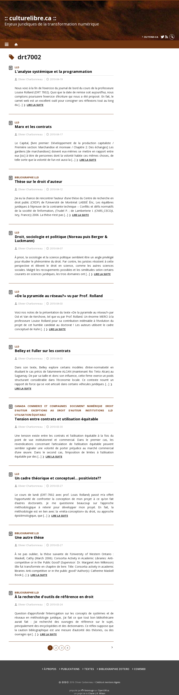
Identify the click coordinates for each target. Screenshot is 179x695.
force (89, 690)
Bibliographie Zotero (114, 669)
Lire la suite (35, 105)
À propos (50, 669)
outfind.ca (151, 36)
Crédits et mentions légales (107, 682)
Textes (89, 669)
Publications (70, 669)
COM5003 (139, 669)
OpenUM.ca (103, 690)
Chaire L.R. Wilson (96, 693)
